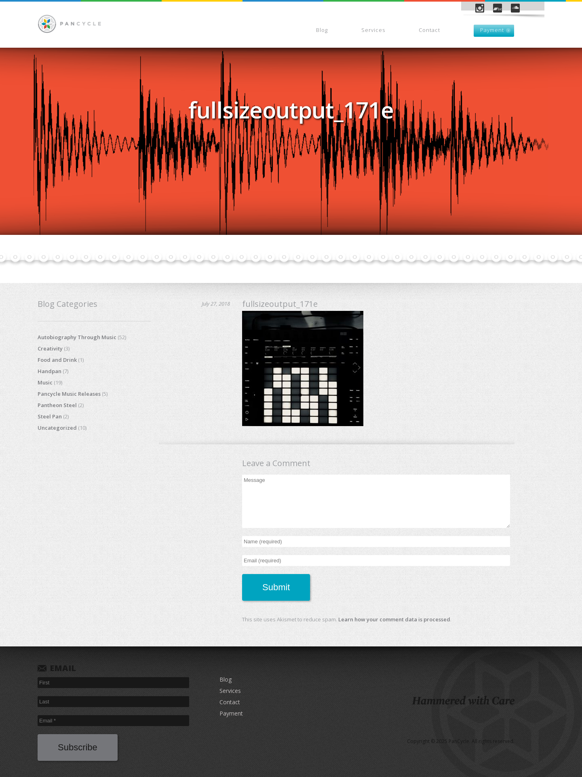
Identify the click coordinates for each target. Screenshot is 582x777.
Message (376, 501)
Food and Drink (57, 359)
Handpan (49, 371)
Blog (322, 30)
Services (373, 30)
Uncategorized (57, 427)
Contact (429, 30)
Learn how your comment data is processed (394, 619)
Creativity (50, 348)
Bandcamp (497, 8)
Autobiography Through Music (77, 337)
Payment (492, 30)
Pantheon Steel (57, 405)
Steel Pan (50, 416)
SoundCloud (515, 8)
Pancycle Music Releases (69, 393)
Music (45, 382)
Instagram (479, 8)
